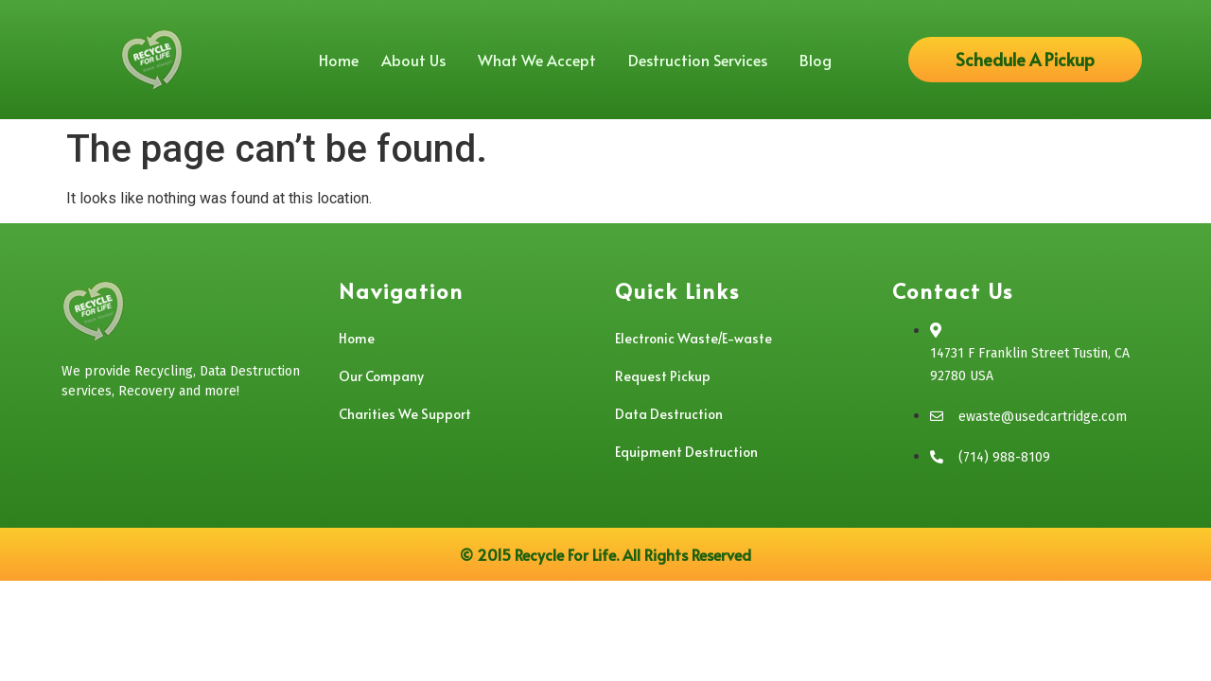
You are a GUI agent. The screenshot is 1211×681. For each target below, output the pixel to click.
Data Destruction (669, 414)
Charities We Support (405, 414)
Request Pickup (663, 376)
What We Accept (542, 59)
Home (339, 59)
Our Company (381, 376)
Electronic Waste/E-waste (693, 338)
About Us (418, 59)
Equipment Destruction (686, 452)
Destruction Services (702, 59)
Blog (815, 59)
